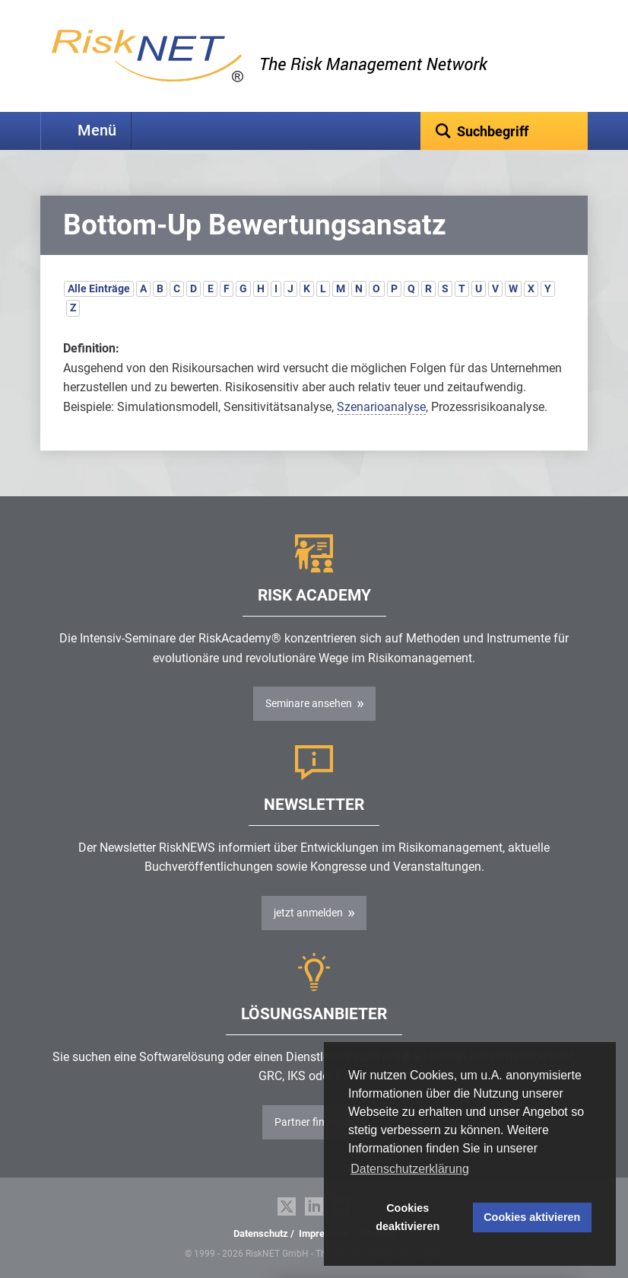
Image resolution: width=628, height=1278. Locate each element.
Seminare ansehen (308, 703)
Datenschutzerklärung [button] (409, 1168)
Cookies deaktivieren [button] (407, 1217)
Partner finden (308, 1122)
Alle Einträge (99, 288)
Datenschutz (260, 1233)
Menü (97, 130)
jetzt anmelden (308, 913)
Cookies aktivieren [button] (532, 1217)
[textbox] (504, 131)
